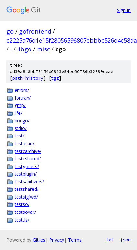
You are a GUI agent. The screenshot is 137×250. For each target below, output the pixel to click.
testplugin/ (26, 174)
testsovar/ (25, 212)
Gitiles (39, 240)
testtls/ (22, 220)
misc (43, 49)
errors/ (22, 90)
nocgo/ (22, 120)
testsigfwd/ (26, 197)
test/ (19, 136)
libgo (24, 49)
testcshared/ (28, 159)
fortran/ (23, 98)
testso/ (22, 204)
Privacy (56, 240)
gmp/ (20, 105)
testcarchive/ (28, 151)
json (125, 240)
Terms (75, 240)
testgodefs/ (27, 166)
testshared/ (27, 189)
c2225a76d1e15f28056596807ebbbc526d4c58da (71, 40)
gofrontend (35, 31)
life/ (18, 113)
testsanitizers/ (29, 182)
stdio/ (21, 128)
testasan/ (24, 143)
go (10, 31)
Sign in (124, 10)
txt (110, 240)
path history (27, 78)
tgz (55, 78)
